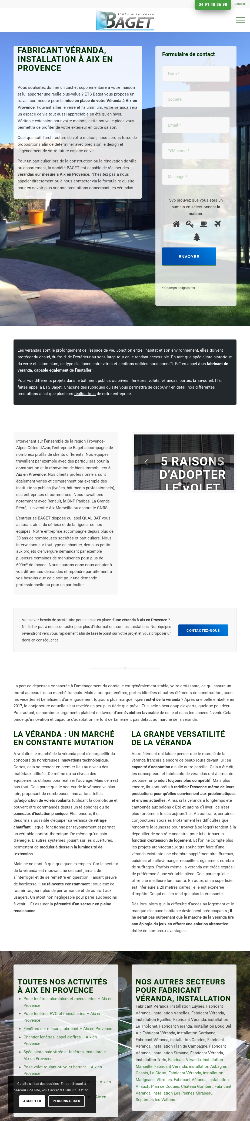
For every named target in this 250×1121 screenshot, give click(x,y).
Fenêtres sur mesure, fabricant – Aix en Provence (68, 1028)
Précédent (146, 462)
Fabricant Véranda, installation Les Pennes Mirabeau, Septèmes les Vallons (183, 1093)
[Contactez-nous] (203, 630)
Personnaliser (67, 1101)
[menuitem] (238, 4)
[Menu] (237, 20)
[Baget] (125, 20)
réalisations (85, 393)
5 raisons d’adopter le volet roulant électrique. (193, 488)
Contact (240, 4)
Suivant (222, 462)
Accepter (32, 1101)
